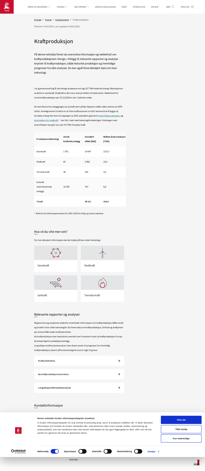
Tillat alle (181, 434)
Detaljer (152, 465)
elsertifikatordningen (109, 115)
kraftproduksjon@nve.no (54, 413)
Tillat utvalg (181, 443)
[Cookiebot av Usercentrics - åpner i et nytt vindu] (18, 465)
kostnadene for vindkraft (46, 120)
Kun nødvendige (181, 452)
